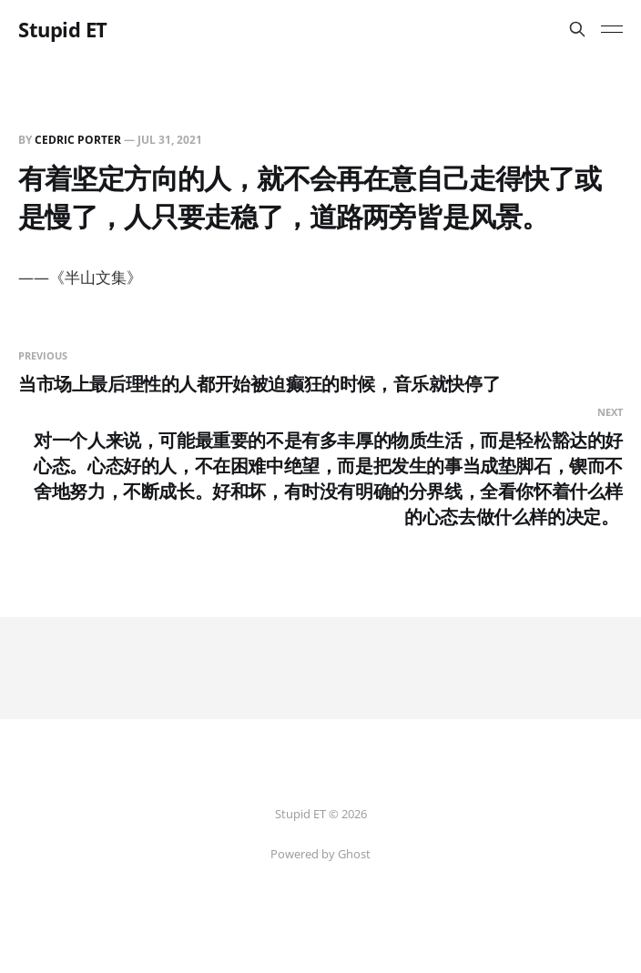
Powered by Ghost (320, 854)
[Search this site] (577, 29)
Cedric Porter (78, 139)
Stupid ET (62, 29)
